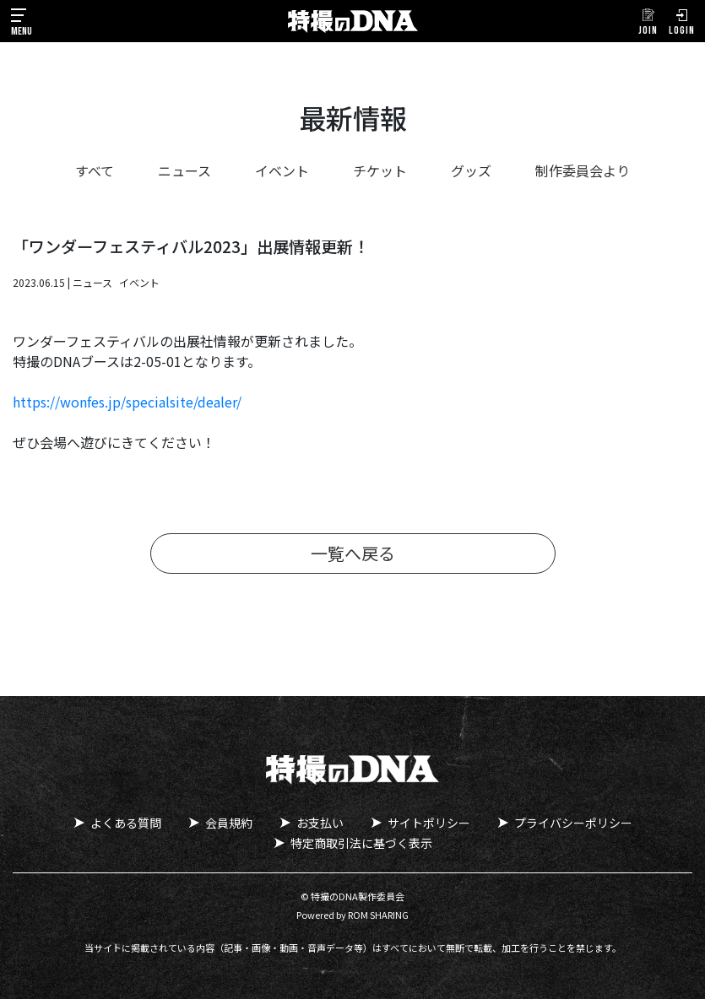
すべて (94, 170)
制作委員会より (582, 170)
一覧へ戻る (353, 553)
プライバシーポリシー (573, 822)
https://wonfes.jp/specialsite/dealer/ (127, 402)
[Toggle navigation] (21, 21)
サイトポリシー (429, 822)
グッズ (471, 170)
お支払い (320, 822)
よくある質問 (125, 822)
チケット (380, 170)
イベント (282, 170)
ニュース (184, 170)
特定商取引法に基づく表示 (361, 842)
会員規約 (228, 822)
